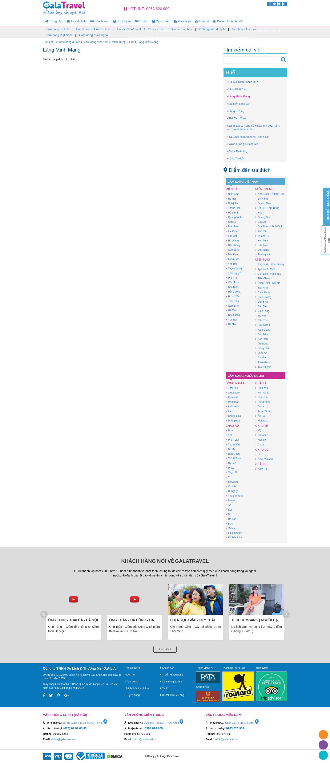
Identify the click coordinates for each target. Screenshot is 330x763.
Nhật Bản (261, 397)
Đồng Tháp (262, 348)
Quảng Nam (263, 203)
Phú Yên (261, 231)
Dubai (259, 406)
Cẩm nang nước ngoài (94, 35)
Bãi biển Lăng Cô (238, 103)
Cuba (259, 444)
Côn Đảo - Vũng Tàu (268, 273)
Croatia (231, 486)
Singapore (233, 392)
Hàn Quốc (262, 392)
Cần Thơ (261, 320)
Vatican (231, 528)
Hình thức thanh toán (137, 688)
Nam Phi (261, 468)
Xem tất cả (165, 649)
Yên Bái (231, 263)
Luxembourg (234, 532)
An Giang (261, 343)
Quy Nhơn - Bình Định (269, 226)
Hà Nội (231, 198)
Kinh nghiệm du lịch (212, 29)
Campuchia (233, 415)
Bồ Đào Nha (234, 537)
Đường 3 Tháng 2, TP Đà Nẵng (163, 722)
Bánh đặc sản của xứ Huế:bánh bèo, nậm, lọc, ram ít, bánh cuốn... (253, 127)
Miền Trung (119, 42)
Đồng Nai (261, 301)
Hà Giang (232, 240)
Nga (229, 430)
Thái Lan (232, 387)
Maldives (261, 420)
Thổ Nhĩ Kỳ (233, 458)
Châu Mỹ (262, 425)
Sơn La (231, 221)
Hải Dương (233, 291)
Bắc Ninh (232, 287)
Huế (131, 42)
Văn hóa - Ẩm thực (244, 29)
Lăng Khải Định (237, 89)
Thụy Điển (233, 444)
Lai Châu (232, 231)
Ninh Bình (232, 193)
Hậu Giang (262, 324)
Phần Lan (232, 439)
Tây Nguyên (263, 254)
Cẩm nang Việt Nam (58, 35)
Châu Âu (232, 425)
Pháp (230, 467)
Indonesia (232, 406)
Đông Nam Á (235, 383)
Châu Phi (262, 464)
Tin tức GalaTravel (129, 29)
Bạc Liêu (261, 338)
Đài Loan (261, 387)
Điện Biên (232, 226)
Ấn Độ (260, 415)
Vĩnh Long (262, 311)
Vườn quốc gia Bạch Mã (242, 144)
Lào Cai (231, 235)
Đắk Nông (262, 249)
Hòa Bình (232, 212)
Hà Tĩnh (231, 310)
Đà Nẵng (261, 198)
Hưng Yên (233, 296)
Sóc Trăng (262, 334)
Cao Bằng (232, 249)
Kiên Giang (262, 329)
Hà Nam (231, 324)
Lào (229, 411)
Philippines (233, 420)
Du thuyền (122, 21)
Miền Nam (262, 259)
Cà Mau (261, 357)
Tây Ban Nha (234, 495)
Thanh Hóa (233, 207)
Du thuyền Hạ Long (172, 695)
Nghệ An (232, 203)
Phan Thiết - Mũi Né (267, 283)
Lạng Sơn (232, 259)
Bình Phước (263, 292)
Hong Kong (262, 401)
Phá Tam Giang (237, 118)
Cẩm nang (160, 21)
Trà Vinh (261, 315)
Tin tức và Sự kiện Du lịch (93, 29)
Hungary (232, 491)
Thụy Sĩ (231, 472)
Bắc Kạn (232, 254)
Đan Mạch (233, 453)
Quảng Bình (263, 217)
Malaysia (232, 397)
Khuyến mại (156, 29)
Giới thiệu (182, 21)
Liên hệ (202, 21)
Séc (229, 509)
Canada (261, 435)
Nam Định (232, 305)
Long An (261, 352)
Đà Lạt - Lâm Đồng (267, 207)
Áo (228, 504)
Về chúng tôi (132, 667)
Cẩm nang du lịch (57, 29)
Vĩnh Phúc (233, 282)
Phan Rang (262, 362)
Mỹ (258, 430)
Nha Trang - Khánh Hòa (269, 193)
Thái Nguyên (234, 273)
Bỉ (228, 514)
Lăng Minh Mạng (148, 42)
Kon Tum (261, 240)
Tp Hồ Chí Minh (265, 269)
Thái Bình (232, 301)
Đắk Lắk (261, 245)
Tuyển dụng (132, 695)
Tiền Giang (262, 278)
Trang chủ (54, 21)
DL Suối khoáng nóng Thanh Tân (248, 136)
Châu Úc (262, 449)
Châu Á (260, 383)
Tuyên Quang (234, 268)
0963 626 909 (157, 9)
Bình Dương (263, 297)
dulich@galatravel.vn (63, 739)
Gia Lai (260, 221)
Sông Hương (235, 111)
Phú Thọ (232, 277)
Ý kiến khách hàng (171, 674)
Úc (258, 454)
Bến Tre (261, 306)
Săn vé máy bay (181, 29)
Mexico (260, 439)
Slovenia (232, 481)
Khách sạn (99, 21)
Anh (229, 435)
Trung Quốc (263, 411)
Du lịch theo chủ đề (228, 21)
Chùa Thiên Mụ (237, 151)
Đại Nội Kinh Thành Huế (242, 81)
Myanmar (232, 401)
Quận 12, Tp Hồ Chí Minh (242, 722)
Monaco (231, 500)
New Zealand (264, 459)
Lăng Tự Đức (236, 158)
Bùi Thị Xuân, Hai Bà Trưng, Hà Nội (85, 722)
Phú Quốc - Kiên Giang (269, 264)
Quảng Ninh (234, 217)
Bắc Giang (233, 315)
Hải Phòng (233, 245)
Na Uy (230, 449)
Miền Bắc (233, 189)
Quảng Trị (262, 235)
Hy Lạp (231, 463)
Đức (229, 523)
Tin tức (141, 21)
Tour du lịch (76, 21)
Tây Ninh (261, 287)
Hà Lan (231, 519)
